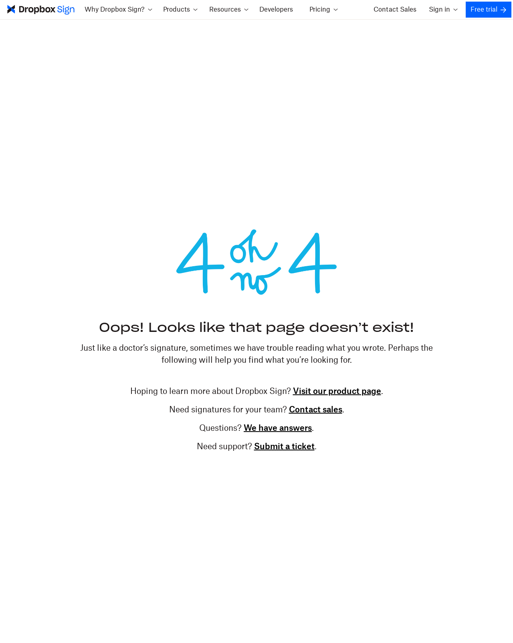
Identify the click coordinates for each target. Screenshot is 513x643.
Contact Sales (395, 9)
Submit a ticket (284, 447)
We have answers (278, 428)
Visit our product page (337, 392)
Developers (276, 9)
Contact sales (315, 410)
